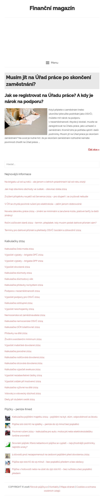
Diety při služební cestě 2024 (20, 399)
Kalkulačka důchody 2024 (18, 272)
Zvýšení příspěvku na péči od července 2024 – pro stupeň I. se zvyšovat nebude (46, 196)
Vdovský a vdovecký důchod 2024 (23, 393)
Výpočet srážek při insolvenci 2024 (23, 381)
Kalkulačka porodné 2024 (18, 351)
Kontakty (54, 486)
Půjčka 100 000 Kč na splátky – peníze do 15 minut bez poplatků (45, 424)
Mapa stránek (68, 486)
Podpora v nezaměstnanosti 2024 (22, 291)
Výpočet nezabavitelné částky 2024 (23, 375)
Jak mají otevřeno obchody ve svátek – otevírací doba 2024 (36, 189)
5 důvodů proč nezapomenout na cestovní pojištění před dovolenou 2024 (50, 454)
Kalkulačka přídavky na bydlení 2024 (24, 285)
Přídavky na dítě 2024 (16, 333)
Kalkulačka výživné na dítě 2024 (21, 387)
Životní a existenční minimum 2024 (23, 339)
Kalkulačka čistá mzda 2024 (19, 248)
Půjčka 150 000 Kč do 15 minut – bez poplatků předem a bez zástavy (48, 461)
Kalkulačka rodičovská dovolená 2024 (24, 357)
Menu (52, 62)
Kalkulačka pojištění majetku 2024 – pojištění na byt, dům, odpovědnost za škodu (55, 416)
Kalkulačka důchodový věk (19, 279)
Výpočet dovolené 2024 (17, 266)
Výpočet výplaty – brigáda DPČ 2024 (24, 254)
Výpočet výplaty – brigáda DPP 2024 (24, 261)
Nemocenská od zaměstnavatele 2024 (25, 315)
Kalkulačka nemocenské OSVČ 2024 (24, 321)
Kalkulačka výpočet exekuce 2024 (22, 369)
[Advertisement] (52, 38)
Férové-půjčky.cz (39, 486)
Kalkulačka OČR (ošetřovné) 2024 (22, 327)
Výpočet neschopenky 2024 (19, 309)
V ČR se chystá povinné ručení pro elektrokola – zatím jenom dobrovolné (43, 204)
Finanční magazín (52, 8)
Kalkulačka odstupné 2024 (18, 303)
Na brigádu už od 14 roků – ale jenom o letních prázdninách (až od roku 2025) (45, 181)
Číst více (92, 149)
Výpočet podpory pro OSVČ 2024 (22, 297)
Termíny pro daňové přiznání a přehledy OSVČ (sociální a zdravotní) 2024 (43, 230)
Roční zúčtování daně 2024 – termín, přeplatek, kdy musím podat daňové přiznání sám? (51, 222)
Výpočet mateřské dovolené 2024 (22, 345)
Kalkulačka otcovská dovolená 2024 (23, 363)
